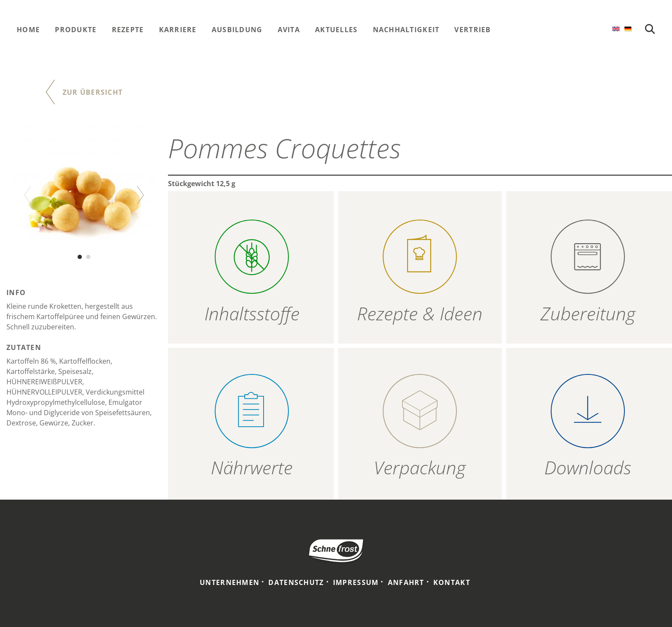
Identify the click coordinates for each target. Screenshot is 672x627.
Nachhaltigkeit (406, 29)
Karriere (178, 29)
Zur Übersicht (93, 92)
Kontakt (451, 582)
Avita (289, 29)
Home (28, 29)
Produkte (75, 29)
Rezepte (128, 29)
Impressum (356, 582)
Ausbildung (237, 29)
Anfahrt (406, 582)
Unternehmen (229, 582)
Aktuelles (336, 29)
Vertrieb (472, 29)
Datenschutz (296, 582)
